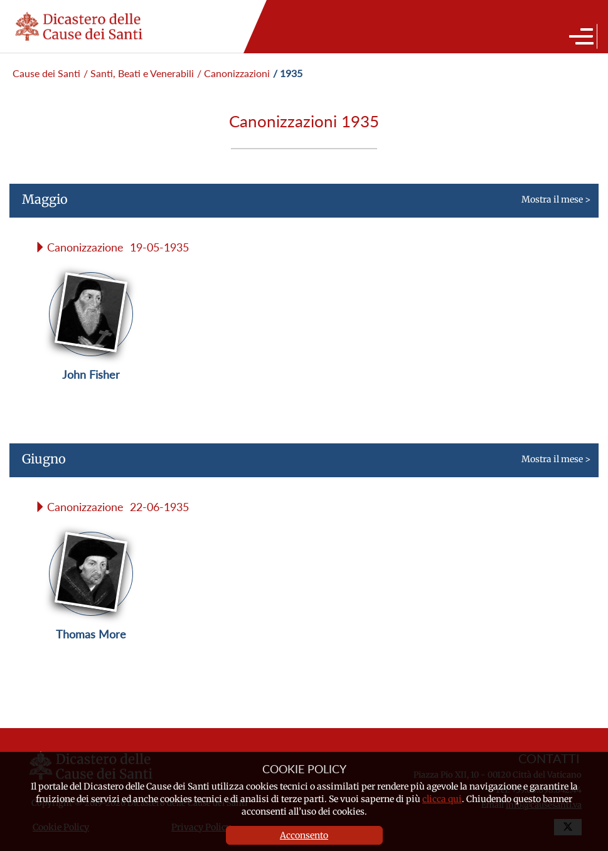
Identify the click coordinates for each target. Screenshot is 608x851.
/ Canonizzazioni (233, 73)
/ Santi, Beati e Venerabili (138, 73)
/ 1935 (287, 73)
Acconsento (304, 835)
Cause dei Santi (46, 73)
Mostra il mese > (299, 204)
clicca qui (442, 799)
